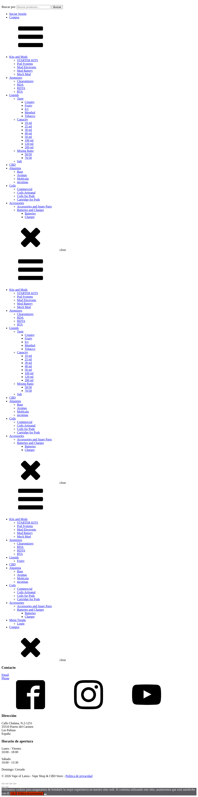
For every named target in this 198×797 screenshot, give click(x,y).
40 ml (28, 133)
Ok (13, 793)
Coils (12, 185)
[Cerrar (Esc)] (14, 783)
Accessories (16, 203)
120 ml (29, 143)
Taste (20, 98)
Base (20, 171)
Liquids (14, 95)
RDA (20, 84)
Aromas (22, 175)
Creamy (30, 102)
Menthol (30, 112)
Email (5, 674)
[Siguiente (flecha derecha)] (7, 787)
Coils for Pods (26, 196)
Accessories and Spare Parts (34, 206)
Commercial (24, 189)
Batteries (30, 213)
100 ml (29, 140)
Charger (30, 217)
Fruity (28, 105)
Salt (19, 161)
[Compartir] (10, 783)
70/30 (28, 157)
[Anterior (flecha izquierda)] (3, 787)
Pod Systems (25, 63)
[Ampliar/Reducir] (3, 783)
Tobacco (30, 116)
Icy (27, 109)
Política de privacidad (79, 776)
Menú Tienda (17, 620)
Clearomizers (25, 81)
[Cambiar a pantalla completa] (7, 783)
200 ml (29, 147)
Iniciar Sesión (17, 13)
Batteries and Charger (30, 210)
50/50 (28, 154)
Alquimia (15, 168)
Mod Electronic (26, 67)
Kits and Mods (18, 56)
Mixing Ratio (25, 150)
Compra (14, 17)
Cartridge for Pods (28, 199)
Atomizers (15, 77)
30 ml (28, 130)
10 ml (28, 123)
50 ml (28, 137)
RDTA (21, 88)
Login (20, 623)
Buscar (57, 7)
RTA (20, 91)
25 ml (28, 126)
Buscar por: (9, 7)
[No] (45, 794)
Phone (5, 678)
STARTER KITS (27, 60)
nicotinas (22, 182)
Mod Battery (25, 70)
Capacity (22, 119)
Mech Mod (24, 74)
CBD (12, 164)
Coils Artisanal (26, 192)
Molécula (23, 178)
